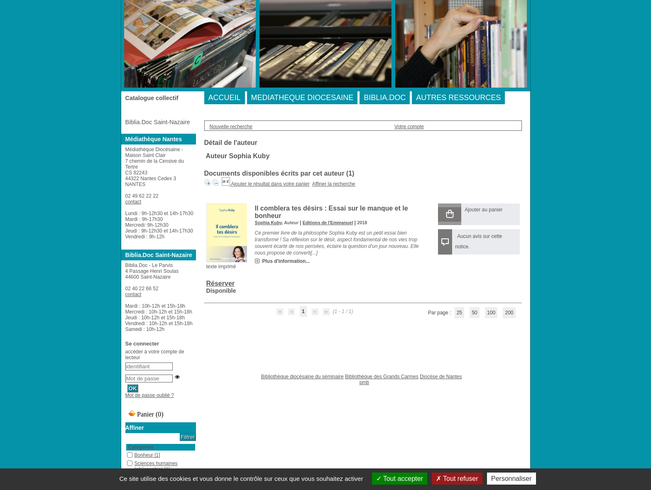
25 (459, 313)
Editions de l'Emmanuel (328, 222)
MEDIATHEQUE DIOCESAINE (302, 97)
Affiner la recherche (333, 184)
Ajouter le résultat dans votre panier (270, 184)
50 (474, 313)
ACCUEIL (224, 97)
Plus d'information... (286, 261)
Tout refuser (457, 478)
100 (491, 313)
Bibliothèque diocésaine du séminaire (302, 377)
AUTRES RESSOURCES (458, 97)
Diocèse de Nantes (441, 377)
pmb (364, 382)
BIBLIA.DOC (385, 97)
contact (133, 202)
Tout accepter (399, 478)
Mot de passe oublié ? (149, 395)
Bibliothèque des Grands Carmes (381, 377)
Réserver (220, 283)
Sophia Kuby (268, 222)
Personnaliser (511, 478)
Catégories (141, 447)
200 (509, 313)
